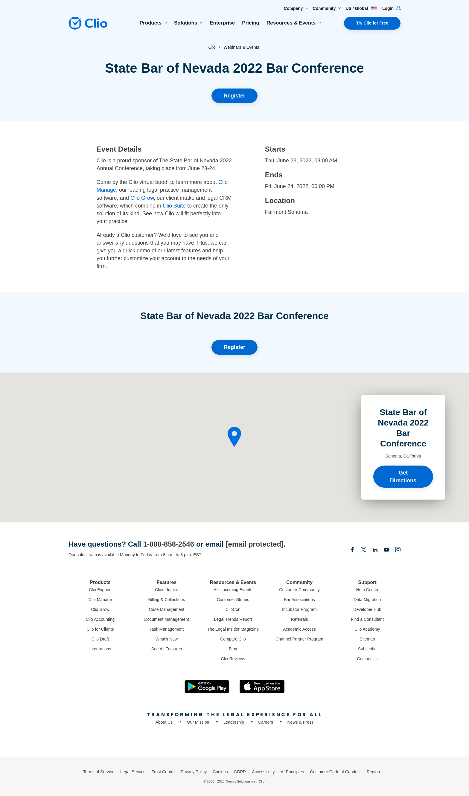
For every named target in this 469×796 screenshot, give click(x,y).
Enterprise (222, 23)
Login (391, 8)
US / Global (361, 8)
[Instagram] (398, 550)
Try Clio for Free (372, 23)
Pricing (250, 23)
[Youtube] (386, 550)
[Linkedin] (375, 550)
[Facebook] (352, 550)
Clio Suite (174, 206)
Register (234, 96)
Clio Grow (142, 198)
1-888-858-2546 (168, 544)
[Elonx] (363, 550)
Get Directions (403, 476)
